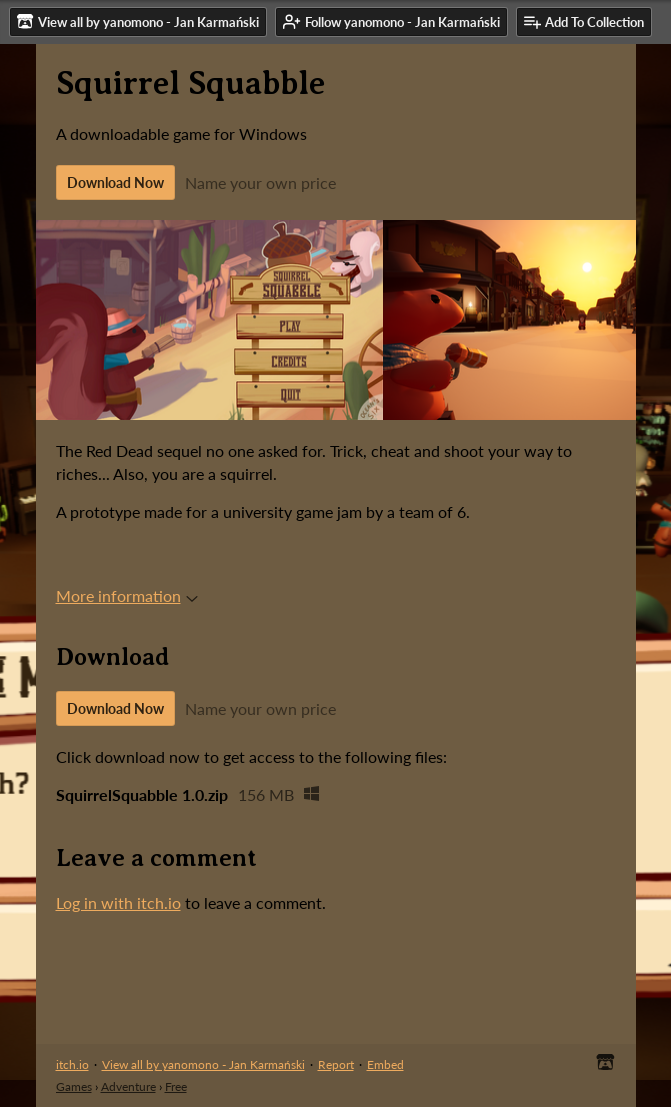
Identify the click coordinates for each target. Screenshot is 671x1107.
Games (74, 1086)
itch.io (72, 1064)
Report (336, 1064)
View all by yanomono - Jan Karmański (203, 1064)
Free (176, 1086)
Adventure (128, 1086)
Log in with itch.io (118, 902)
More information (127, 595)
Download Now (115, 182)
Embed (385, 1064)
